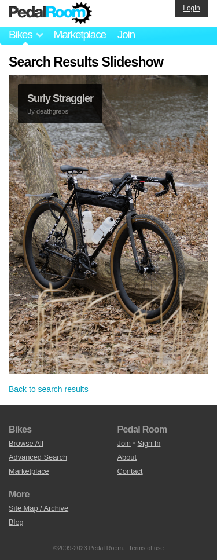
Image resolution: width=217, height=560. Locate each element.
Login (191, 8)
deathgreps (52, 111)
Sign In (149, 443)
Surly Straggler (60, 98)
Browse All (26, 443)
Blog (16, 522)
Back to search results (49, 389)
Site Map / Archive (38, 508)
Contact (130, 471)
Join (126, 34)
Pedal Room (50, 13)
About (127, 457)
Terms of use (146, 547)
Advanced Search (38, 457)
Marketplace (79, 34)
